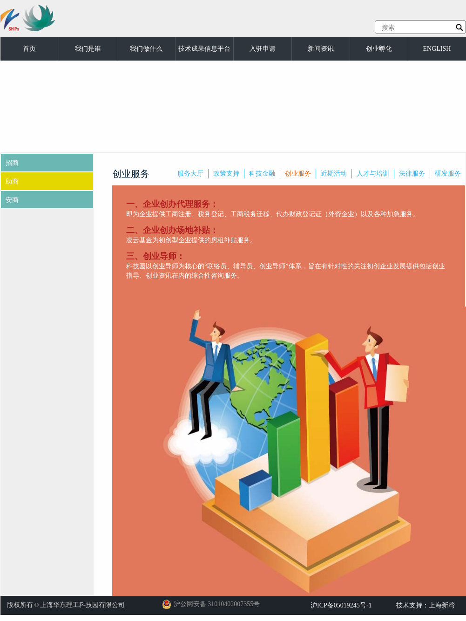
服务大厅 (190, 173)
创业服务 (298, 173)
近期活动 (334, 173)
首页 (29, 48)
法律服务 (412, 173)
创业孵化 (379, 48)
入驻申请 (263, 48)
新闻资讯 (321, 48)
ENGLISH (437, 48)
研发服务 (448, 173)
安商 (12, 200)
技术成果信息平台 (204, 48)
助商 (12, 181)
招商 (12, 162)
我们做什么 (146, 48)
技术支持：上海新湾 (425, 605)
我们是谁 (88, 48)
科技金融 (262, 173)
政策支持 (226, 173)
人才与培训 (373, 173)
